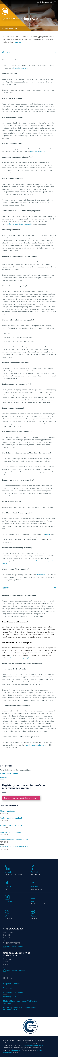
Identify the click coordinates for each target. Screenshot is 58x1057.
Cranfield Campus (13, 928)
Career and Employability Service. (22, 658)
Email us (3, 777)
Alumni (47, 534)
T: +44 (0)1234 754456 (9, 773)
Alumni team (40, 575)
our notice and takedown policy (31, 1045)
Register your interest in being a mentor (21, 798)
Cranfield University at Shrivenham (16, 954)
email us (18, 42)
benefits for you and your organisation (19, 224)
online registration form (20, 68)
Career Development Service (34, 745)
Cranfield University (43, 2)
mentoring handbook (37, 151)
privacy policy (16, 1050)
